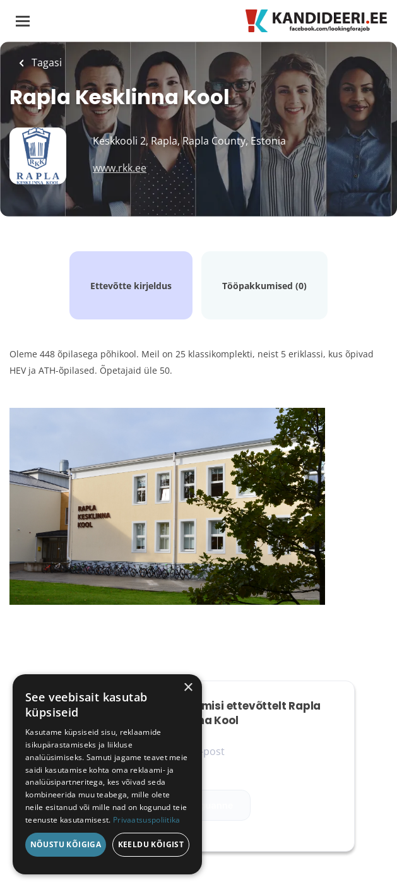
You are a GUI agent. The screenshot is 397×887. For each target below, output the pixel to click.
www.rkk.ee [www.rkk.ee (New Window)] (119, 168)
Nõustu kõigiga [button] (66, 844)
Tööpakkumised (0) (264, 286)
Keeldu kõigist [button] (151, 844)
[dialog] (107, 774)
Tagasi (45, 62)
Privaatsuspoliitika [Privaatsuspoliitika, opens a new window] (147, 819)
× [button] (188, 688)
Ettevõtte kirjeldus (131, 286)
